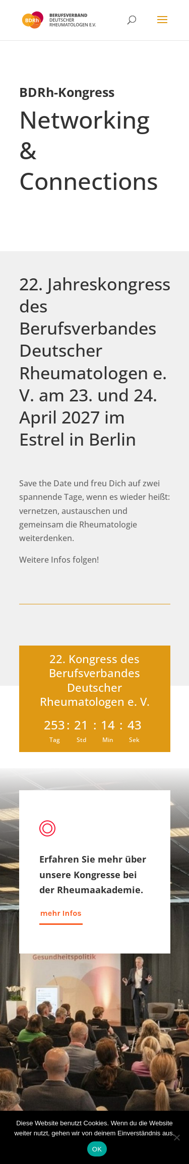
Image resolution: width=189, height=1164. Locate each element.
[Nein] (176, 1137)
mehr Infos (61, 913)
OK (97, 1149)
